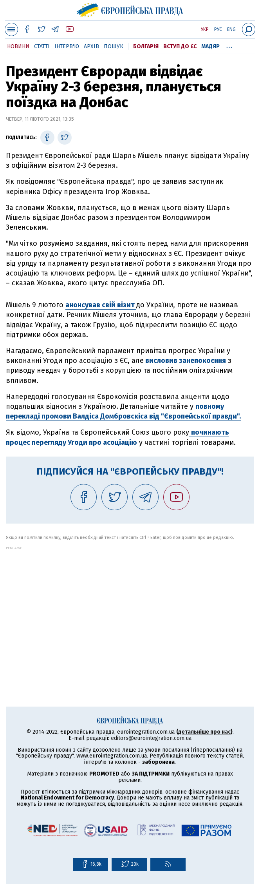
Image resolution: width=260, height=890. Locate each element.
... (229, 45)
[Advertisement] (130, 605)
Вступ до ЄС (180, 46)
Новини (18, 46)
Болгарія (146, 46)
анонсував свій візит (100, 305)
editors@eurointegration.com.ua (151, 738)
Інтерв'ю (66, 46)
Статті (42, 46)
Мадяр (210, 46)
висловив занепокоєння (185, 360)
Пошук (113, 46)
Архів (91, 46)
